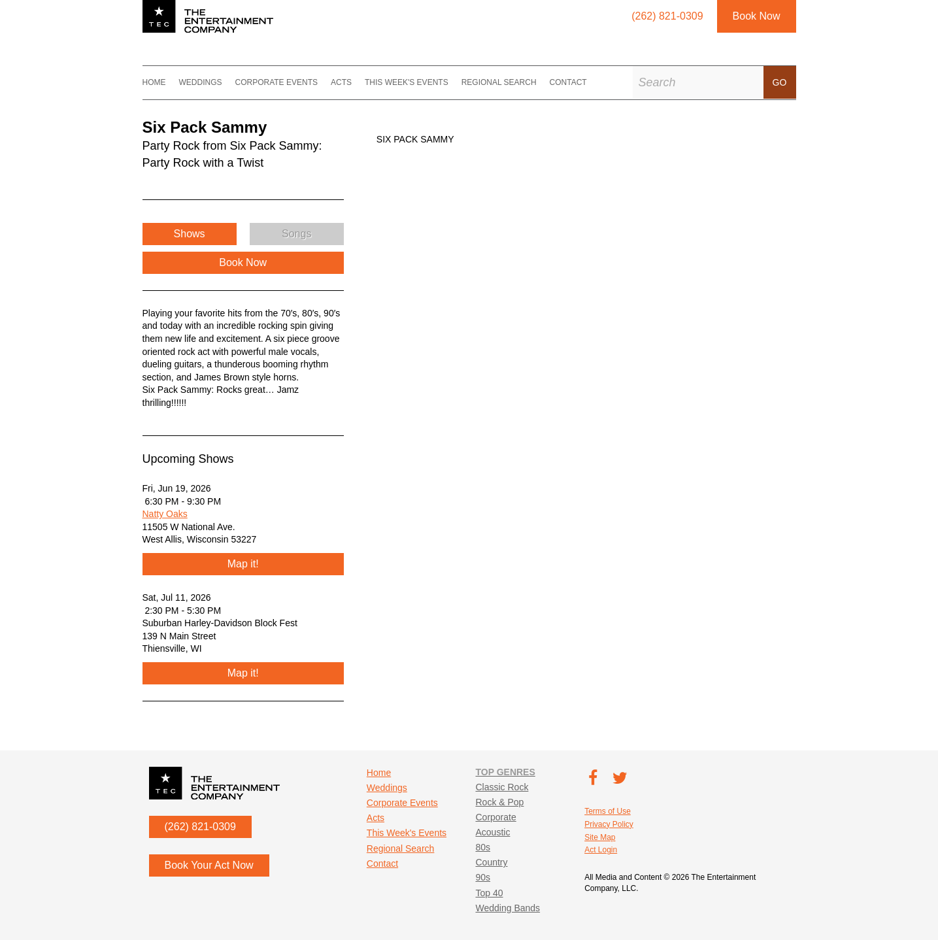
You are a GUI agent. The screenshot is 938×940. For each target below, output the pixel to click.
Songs (296, 233)
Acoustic (492, 832)
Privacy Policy (608, 824)
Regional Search (499, 82)
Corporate (495, 817)
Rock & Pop (499, 802)
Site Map (599, 837)
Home (154, 82)
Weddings (200, 82)
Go (780, 82)
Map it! (243, 563)
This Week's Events (406, 82)
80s (482, 847)
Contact (568, 82)
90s (482, 877)
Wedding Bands (507, 908)
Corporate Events (276, 82)
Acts (341, 82)
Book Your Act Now (209, 865)
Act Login (600, 849)
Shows (189, 233)
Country (491, 862)
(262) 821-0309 (200, 826)
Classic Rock (501, 787)
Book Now (756, 16)
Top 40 (489, 893)
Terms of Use (607, 811)
